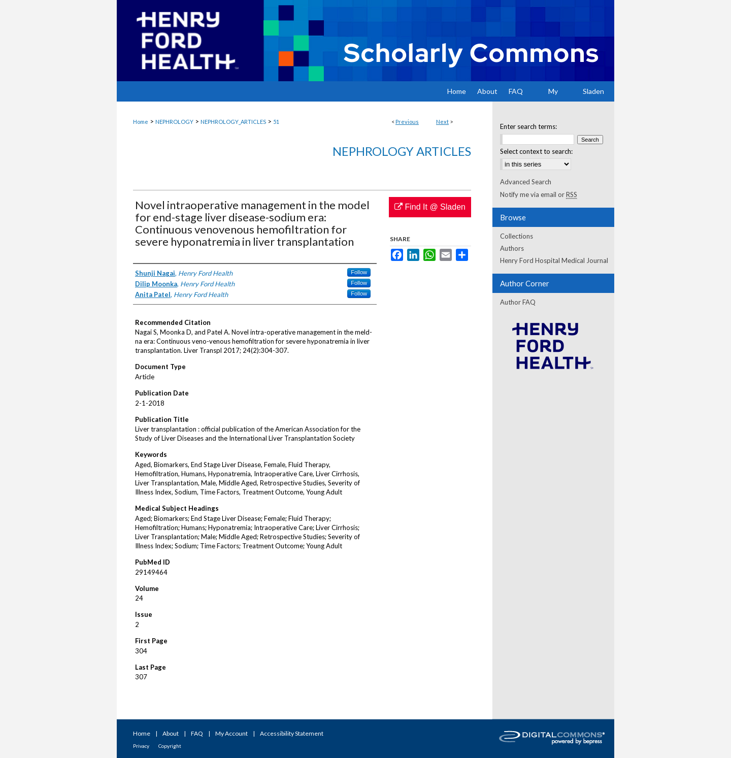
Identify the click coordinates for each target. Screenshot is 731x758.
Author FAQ (518, 302)
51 (276, 121)
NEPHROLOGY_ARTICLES (233, 121)
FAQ (197, 733)
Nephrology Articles (402, 151)
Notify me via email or (538, 194)
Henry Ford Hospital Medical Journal (554, 260)
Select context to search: (536, 151)
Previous (407, 121)
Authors (512, 248)
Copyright (169, 746)
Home (140, 121)
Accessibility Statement (291, 733)
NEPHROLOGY (174, 121)
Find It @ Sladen (430, 207)
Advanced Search (525, 182)
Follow (359, 272)
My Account (231, 733)
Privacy (141, 746)
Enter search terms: (528, 126)
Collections (516, 236)
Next (442, 121)
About (170, 733)
